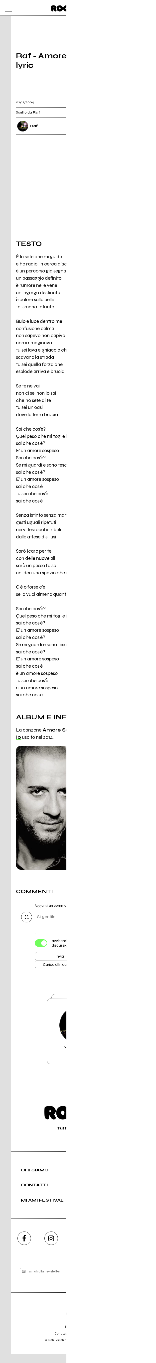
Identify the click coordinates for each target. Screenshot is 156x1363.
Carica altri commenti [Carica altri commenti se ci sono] (65, 966)
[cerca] (139, 8)
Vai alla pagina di (78, 1038)
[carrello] (129, 8)
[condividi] (135, 99)
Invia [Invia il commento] (59, 957)
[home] (67, 7)
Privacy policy (92, 1342)
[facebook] (24, 1247)
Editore (78, 1319)
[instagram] (51, 1247)
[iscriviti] (126, 1282)
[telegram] (132, 1247)
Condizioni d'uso (66, 1342)
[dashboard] (149, 8)
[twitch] (105, 1247)
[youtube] (78, 1247)
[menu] (7, 8)
